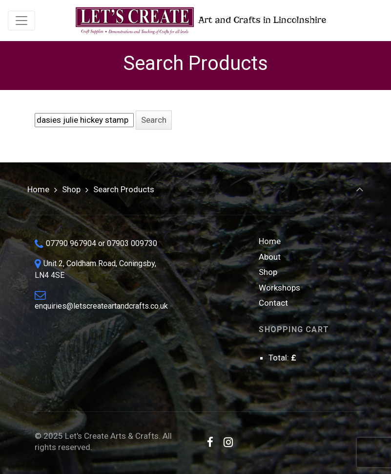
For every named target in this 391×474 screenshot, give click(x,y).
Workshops (279, 288)
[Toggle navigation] (21, 20)
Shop (71, 189)
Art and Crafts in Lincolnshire (200, 20)
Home (38, 189)
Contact (273, 303)
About (270, 257)
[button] (154, 120)
